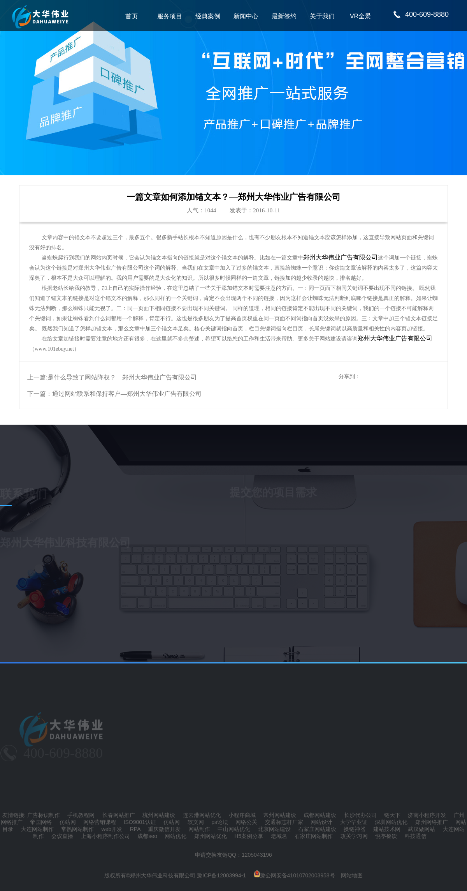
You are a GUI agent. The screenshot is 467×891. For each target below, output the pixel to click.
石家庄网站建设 (317, 829)
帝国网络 (41, 822)
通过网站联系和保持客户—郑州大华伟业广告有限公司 (127, 393)
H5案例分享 (248, 836)
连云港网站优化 (202, 815)
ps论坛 (219, 822)
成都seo (147, 836)
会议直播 (62, 836)
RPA (135, 829)
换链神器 (354, 829)
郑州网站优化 (210, 836)
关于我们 (322, 16)
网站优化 (175, 836)
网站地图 (352, 875)
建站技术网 (386, 829)
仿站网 (68, 822)
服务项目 (169, 16)
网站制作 (199, 829)
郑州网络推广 (431, 822)
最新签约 (284, 16)
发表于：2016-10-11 (255, 210)
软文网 (196, 822)
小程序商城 (242, 815)
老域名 (279, 836)
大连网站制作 (37, 829)
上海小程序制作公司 (105, 836)
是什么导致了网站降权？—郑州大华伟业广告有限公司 (122, 377)
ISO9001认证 (140, 822)
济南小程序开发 (427, 815)
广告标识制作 (43, 815)
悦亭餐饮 (386, 836)
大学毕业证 (353, 822)
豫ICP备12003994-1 (221, 875)
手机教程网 (81, 815)
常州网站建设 (279, 815)
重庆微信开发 (164, 829)
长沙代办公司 (360, 815)
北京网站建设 (274, 829)
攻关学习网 (354, 836)
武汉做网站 (421, 829)
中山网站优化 (234, 829)
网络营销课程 (99, 822)
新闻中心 (246, 16)
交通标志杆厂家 (284, 822)
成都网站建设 (320, 815)
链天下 (392, 815)
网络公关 (246, 822)
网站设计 (321, 822)
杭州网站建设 (158, 815)
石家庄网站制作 (314, 836)
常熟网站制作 (77, 829)
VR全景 (360, 16)
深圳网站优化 (391, 822)
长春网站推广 (118, 815)
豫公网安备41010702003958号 (294, 875)
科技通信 (416, 836)
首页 (131, 16)
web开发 (112, 829)
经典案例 (207, 16)
